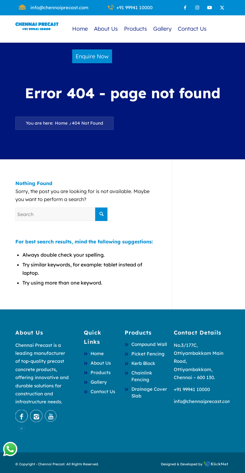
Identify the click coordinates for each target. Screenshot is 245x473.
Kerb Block (143, 363)
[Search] (61, 214)
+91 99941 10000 (134, 7)
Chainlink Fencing (141, 376)
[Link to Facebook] (185, 7)
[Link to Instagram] (197, 7)
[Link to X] (222, 7)
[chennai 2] (36, 29)
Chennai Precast (51, 464)
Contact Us (103, 391)
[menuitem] (59, 7)
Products (101, 372)
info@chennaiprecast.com (59, 7)
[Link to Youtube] (209, 7)
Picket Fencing (148, 354)
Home (97, 353)
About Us (101, 363)
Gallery (99, 382)
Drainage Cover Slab (149, 392)
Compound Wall (149, 344)
